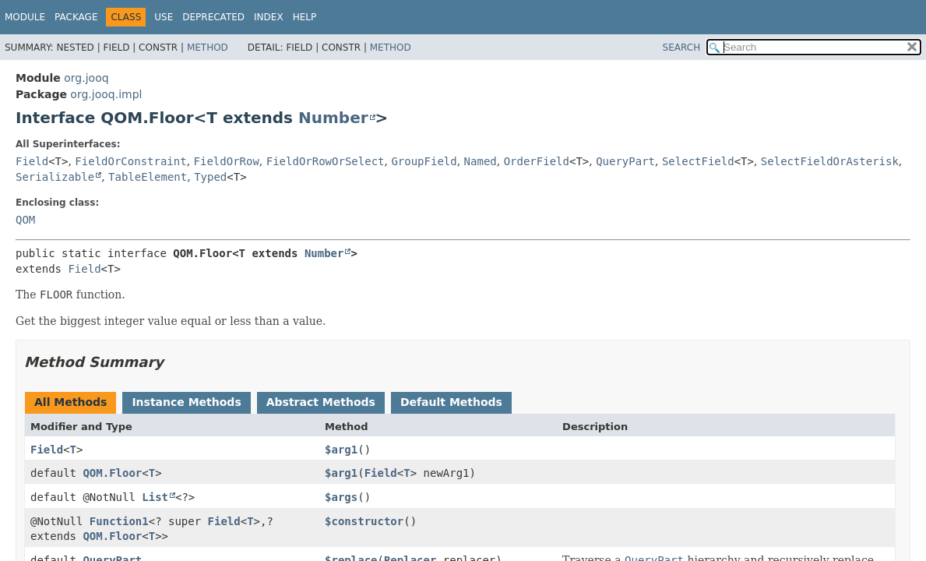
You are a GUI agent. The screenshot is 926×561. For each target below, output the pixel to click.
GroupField (423, 161)
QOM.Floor (112, 473)
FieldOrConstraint (130, 161)
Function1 (119, 521)
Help (305, 17)
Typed (210, 177)
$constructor (364, 521)
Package (76, 17)
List (155, 497)
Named (480, 161)
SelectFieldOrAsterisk (830, 161)
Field (32, 161)
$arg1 (341, 449)
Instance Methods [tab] (186, 402)
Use (163, 17)
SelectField (698, 161)
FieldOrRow (226, 161)
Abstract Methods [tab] (320, 402)
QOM (25, 219)
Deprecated (213, 17)
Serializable (55, 177)
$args (341, 497)
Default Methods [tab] (451, 402)
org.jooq (86, 78)
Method (207, 47)
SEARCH (682, 47)
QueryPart (625, 161)
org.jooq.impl (106, 94)
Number (333, 117)
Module (25, 17)
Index (268, 17)
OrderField (536, 161)
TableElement (147, 177)
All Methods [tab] (70, 402)
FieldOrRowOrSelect (325, 161)
